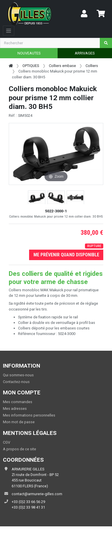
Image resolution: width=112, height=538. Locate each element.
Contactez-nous (16, 382)
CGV (6, 442)
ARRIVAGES (85, 53)
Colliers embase (62, 65)
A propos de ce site (19, 449)
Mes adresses (15, 408)
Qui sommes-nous (18, 375)
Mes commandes (17, 402)
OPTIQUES (30, 65)
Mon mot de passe (19, 422)
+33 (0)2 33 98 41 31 (28, 507)
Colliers (92, 65)
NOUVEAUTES (28, 53)
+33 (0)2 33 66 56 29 (28, 502)
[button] (36, 197)
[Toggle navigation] (8, 31)
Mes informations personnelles (29, 415)
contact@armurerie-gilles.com (37, 494)
